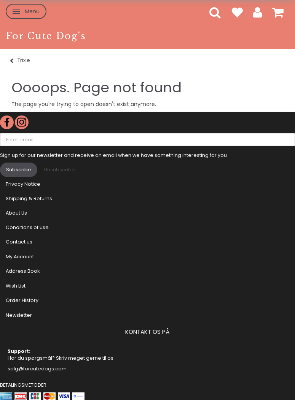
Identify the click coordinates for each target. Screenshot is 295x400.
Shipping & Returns (29, 198)
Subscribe (18, 169)
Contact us (19, 242)
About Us (16, 213)
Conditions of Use (27, 227)
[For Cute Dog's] (46, 35)
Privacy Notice (23, 184)
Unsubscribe (59, 169)
